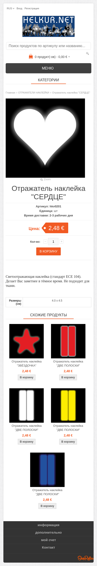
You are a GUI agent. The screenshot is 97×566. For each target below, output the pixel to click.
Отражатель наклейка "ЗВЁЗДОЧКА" (26, 363)
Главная (10, 92)
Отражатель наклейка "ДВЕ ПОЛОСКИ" (68, 363)
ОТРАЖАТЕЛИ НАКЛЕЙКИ (33, 92)
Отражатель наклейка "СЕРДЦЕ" (71, 92)
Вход (19, 8)
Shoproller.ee (86, 558)
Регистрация (31, 8)
